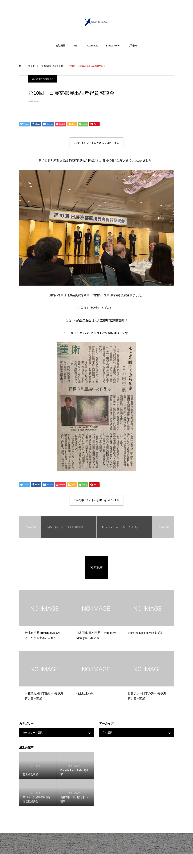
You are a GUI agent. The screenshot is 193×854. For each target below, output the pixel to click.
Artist (76, 45)
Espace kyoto (113, 45)
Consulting (92, 45)
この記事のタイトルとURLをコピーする (96, 142)
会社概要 (61, 45)
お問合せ (132, 45)
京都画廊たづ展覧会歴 (43, 79)
